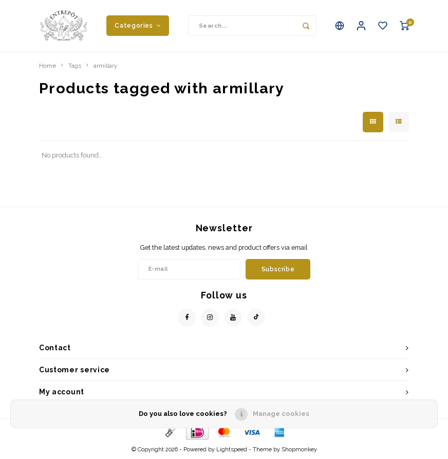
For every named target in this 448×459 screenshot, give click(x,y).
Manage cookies (281, 413)
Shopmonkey (299, 449)
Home (47, 65)
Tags (74, 65)
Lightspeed (231, 449)
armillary (105, 65)
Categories (138, 25)
